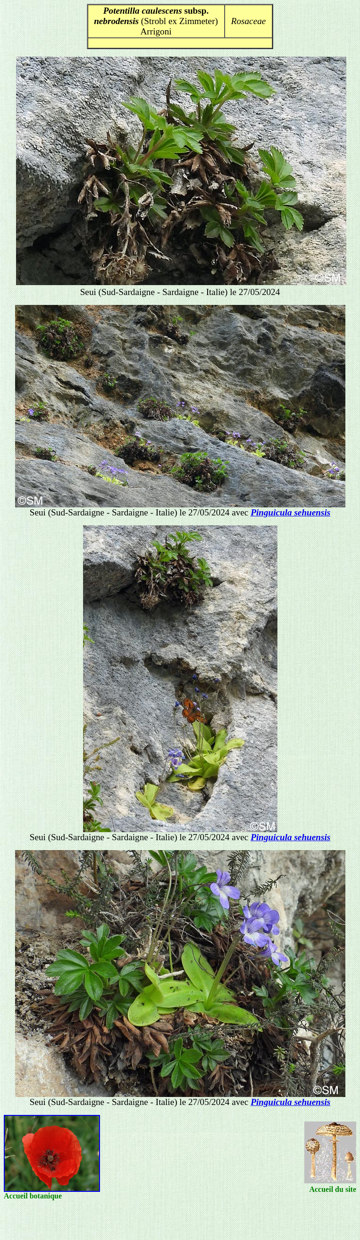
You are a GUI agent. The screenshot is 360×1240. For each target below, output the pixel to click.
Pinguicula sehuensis (290, 512)
